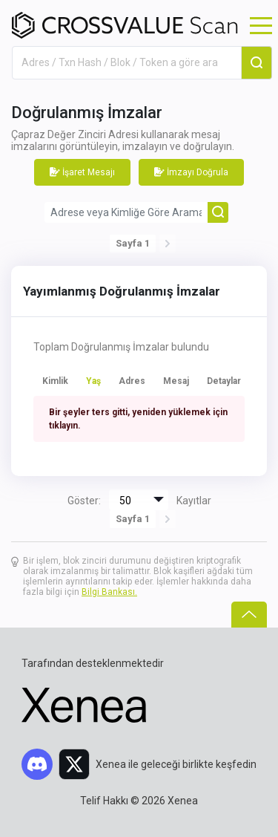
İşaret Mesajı (82, 172)
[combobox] (126, 63)
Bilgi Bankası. (109, 592)
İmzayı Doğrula (191, 172)
